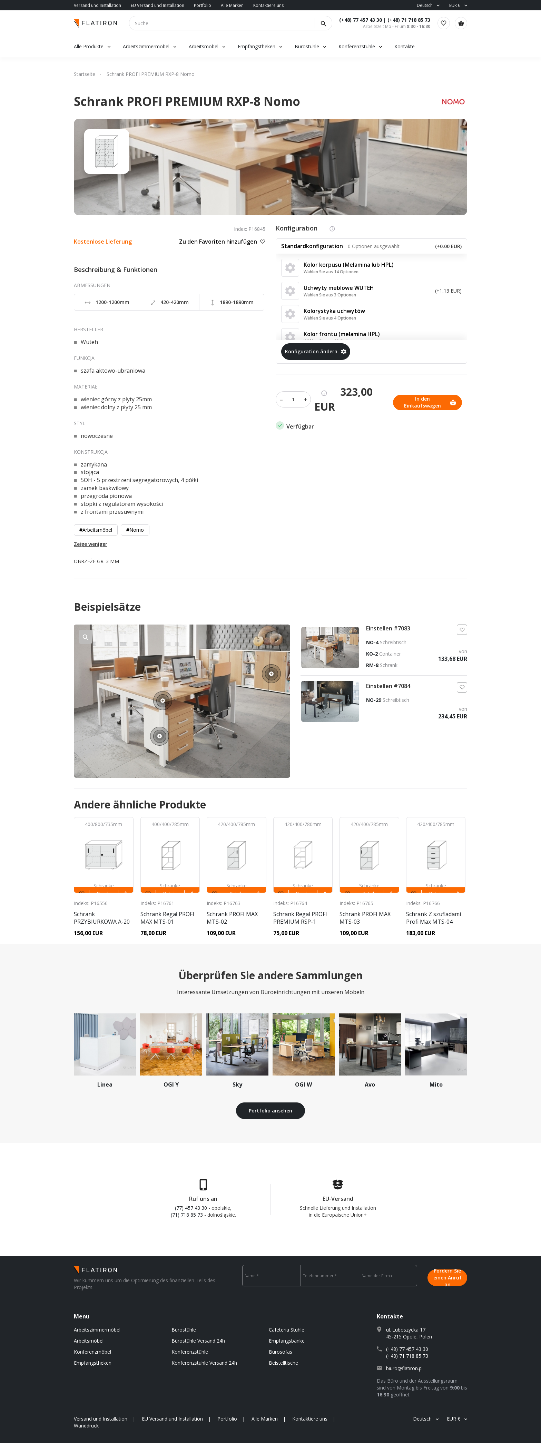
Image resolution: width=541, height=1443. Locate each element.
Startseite (84, 74)
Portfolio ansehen (270, 1110)
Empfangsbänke (287, 1340)
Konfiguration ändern (315, 351)
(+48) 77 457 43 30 (353, 20)
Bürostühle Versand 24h (198, 1340)
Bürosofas (280, 1351)
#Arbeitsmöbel (95, 530)
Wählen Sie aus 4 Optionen (330, 318)
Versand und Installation (97, 5)
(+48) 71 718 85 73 (401, 20)
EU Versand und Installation (157, 5)
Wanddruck (86, 1425)
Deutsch (425, 5)
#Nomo (135, 530)
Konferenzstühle (356, 46)
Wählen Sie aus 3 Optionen (330, 295)
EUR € (454, 5)
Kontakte (404, 46)
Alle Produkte (89, 46)
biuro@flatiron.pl (404, 1368)
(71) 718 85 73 (187, 1214)
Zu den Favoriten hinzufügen (222, 241)
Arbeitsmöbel (203, 46)
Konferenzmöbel (92, 1351)
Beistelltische (283, 1362)
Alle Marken (232, 5)
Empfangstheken (257, 46)
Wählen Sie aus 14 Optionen (331, 272)
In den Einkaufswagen (313, 399)
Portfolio (202, 5)
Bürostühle (307, 46)
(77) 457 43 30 (191, 1208)
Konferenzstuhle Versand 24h (204, 1362)
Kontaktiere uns (268, 5)
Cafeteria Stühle (286, 1329)
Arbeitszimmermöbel (146, 46)
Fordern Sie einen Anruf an (447, 1275)
